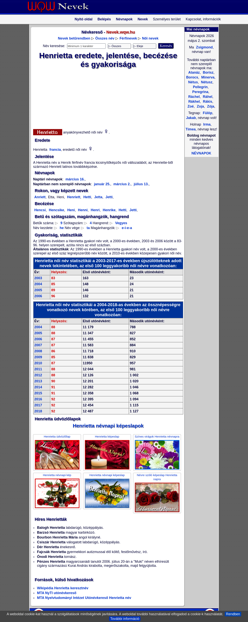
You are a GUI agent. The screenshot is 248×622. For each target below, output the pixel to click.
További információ (124, 619)
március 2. (121, 184)
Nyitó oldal (83, 19)
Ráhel (207, 97)
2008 (38, 351)
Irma (207, 124)
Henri (95, 210)
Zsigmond (204, 47)
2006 (38, 296)
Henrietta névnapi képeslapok (108, 425)
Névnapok (124, 19)
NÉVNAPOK (201, 153)
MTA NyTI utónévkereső (56, 593)
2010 (38, 363)
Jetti (108, 197)
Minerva (207, 77)
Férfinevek (128, 38)
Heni (70, 210)
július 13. (141, 184)
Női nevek (150, 38)
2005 (38, 290)
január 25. (102, 184)
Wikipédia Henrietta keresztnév (62, 588)
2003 (38, 278)
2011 (38, 369)
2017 (38, 405)
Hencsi (40, 210)
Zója (210, 106)
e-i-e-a (127, 228)
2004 (38, 284)
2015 (38, 393)
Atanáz (194, 72)
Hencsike (56, 210)
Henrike (108, 210)
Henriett (73, 197)
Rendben (233, 614)
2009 (38, 357)
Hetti (86, 197)
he (62, 228)
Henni (82, 210)
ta (88, 228)
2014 (38, 387)
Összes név (105, 38)
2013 (38, 381)
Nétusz (206, 82)
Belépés (104, 19)
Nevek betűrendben (74, 38)
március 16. (75, 179)
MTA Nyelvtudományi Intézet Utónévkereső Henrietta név (84, 598)
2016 (38, 399)
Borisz (208, 72)
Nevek (143, 19)
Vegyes (121, 223)
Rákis (207, 101)
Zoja (200, 106)
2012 (38, 375)
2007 (38, 345)
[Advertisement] (105, 98)
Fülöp (207, 113)
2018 (38, 411)
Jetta (97, 197)
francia (54, 150)
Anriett (40, 197)
